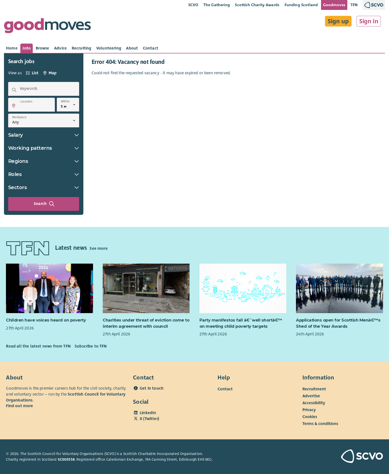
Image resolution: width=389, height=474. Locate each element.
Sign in (368, 21)
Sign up (338, 21)
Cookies (309, 416)
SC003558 (66, 459)
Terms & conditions (320, 423)
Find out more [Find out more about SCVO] (19, 405)
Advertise (311, 396)
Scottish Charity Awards (257, 4)
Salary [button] (43, 134)
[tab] (12, 48)
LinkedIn (148, 412)
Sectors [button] (43, 187)
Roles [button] (43, 174)
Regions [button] (43, 161)
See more (98, 248)
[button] (13, 106)
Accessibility (313, 402)
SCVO (193, 4)
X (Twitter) (149, 418)
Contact (225, 389)
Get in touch (151, 388)
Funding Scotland (301, 4)
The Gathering (216, 4)
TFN (354, 4)
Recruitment (314, 389)
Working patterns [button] (43, 148)
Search (44, 204)
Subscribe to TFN (91, 346)
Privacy (309, 409)
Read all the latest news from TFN (38, 346)
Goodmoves (334, 4)
